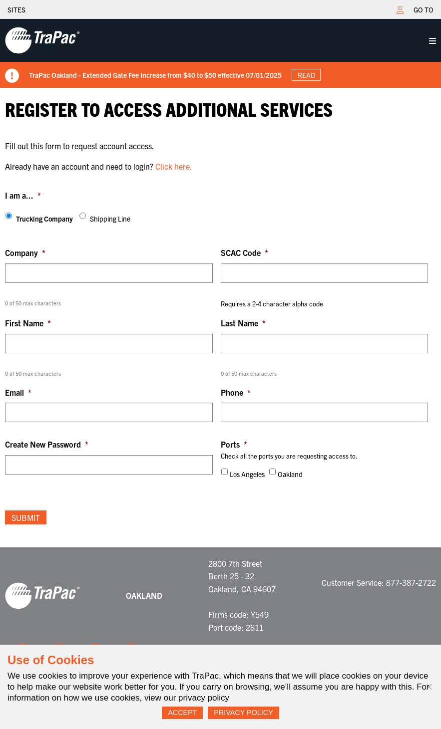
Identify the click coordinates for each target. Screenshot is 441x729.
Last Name (243, 323)
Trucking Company (44, 218)
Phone (236, 392)
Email (18, 392)
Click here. (173, 166)
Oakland (290, 474)
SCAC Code (244, 252)
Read (306, 74)
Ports (234, 444)
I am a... (23, 195)
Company (25, 252)
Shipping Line (110, 218)
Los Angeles (247, 474)
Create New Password (46, 444)
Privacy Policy (243, 713)
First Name (28, 323)
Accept (182, 713)
